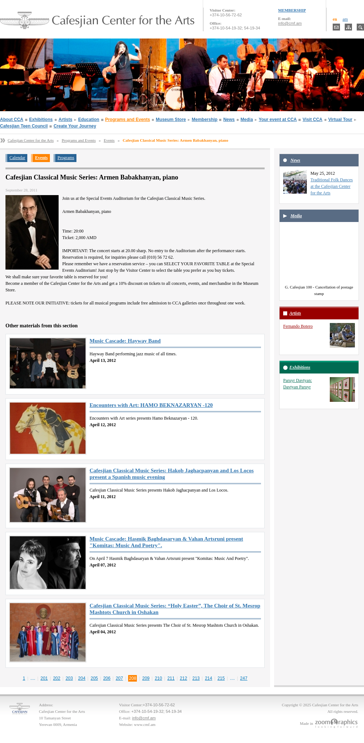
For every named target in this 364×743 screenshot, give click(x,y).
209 (146, 678)
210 (158, 678)
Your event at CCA (278, 119)
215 (221, 678)
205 (94, 678)
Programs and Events (127, 119)
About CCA (11, 119)
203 (69, 678)
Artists (65, 119)
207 (119, 678)
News (228, 119)
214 (208, 678)
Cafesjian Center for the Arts (31, 140)
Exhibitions (41, 119)
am (345, 19)
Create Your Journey (75, 126)
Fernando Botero (298, 326)
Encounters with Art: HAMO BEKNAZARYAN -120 (151, 405)
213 (196, 678)
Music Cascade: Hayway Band (125, 341)
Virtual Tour (340, 119)
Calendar (17, 157)
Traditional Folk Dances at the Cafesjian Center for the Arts (331, 186)
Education (88, 119)
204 (82, 678)
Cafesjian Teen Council (24, 126)
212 (183, 678)
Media (247, 119)
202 (56, 678)
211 (171, 678)
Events (109, 140)
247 (244, 678)
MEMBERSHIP (292, 10)
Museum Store (171, 119)
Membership (205, 119)
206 (106, 678)
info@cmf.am (290, 23)
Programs (66, 157)
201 (44, 678)
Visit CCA (312, 119)
